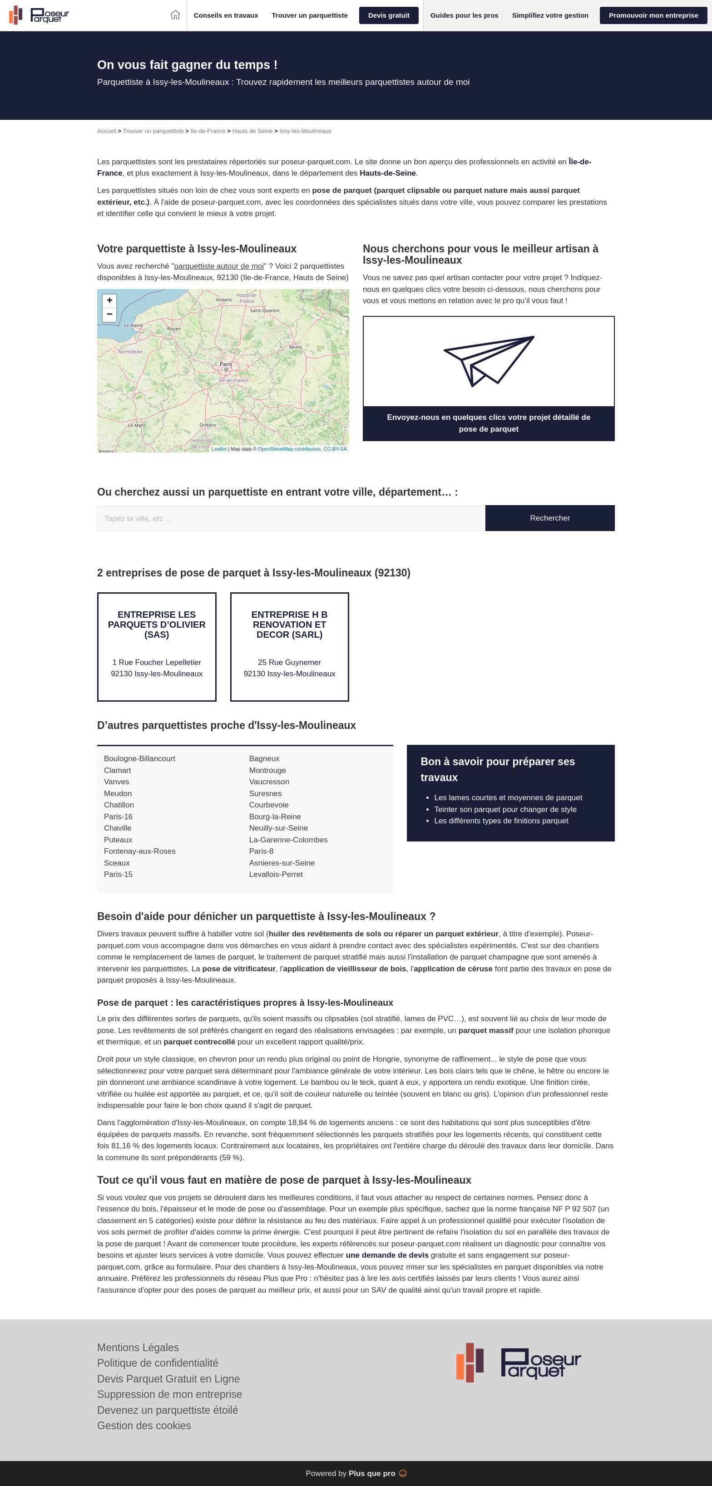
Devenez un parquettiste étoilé (167, 1410)
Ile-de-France (208, 131)
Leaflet (219, 449)
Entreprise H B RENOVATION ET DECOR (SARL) (290, 625)
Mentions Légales (138, 1347)
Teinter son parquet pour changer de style (505, 809)
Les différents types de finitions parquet (501, 821)
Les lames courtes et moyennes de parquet (508, 797)
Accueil (106, 131)
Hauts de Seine (252, 131)
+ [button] (110, 301)
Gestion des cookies (144, 1426)
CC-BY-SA (335, 449)
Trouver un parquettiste (153, 131)
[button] (226, 15)
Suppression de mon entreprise (169, 1394)
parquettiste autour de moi (219, 266)
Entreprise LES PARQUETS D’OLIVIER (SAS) (157, 625)
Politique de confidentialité (157, 1363)
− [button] (110, 315)
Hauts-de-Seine (388, 173)
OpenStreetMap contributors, (290, 449)
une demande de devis (387, 1255)
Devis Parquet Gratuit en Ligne (168, 1379)
